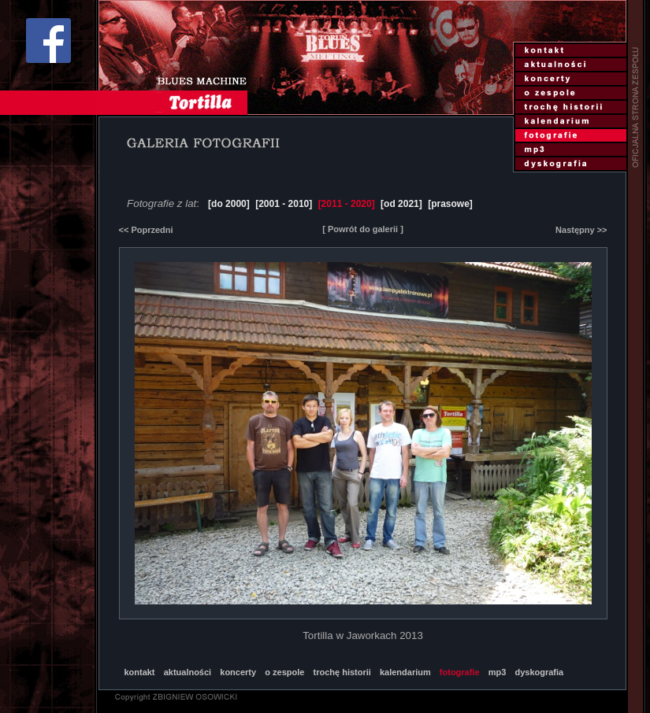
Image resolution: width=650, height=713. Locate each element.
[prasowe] (450, 203)
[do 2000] (229, 203)
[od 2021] (401, 203)
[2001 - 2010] (283, 203)
